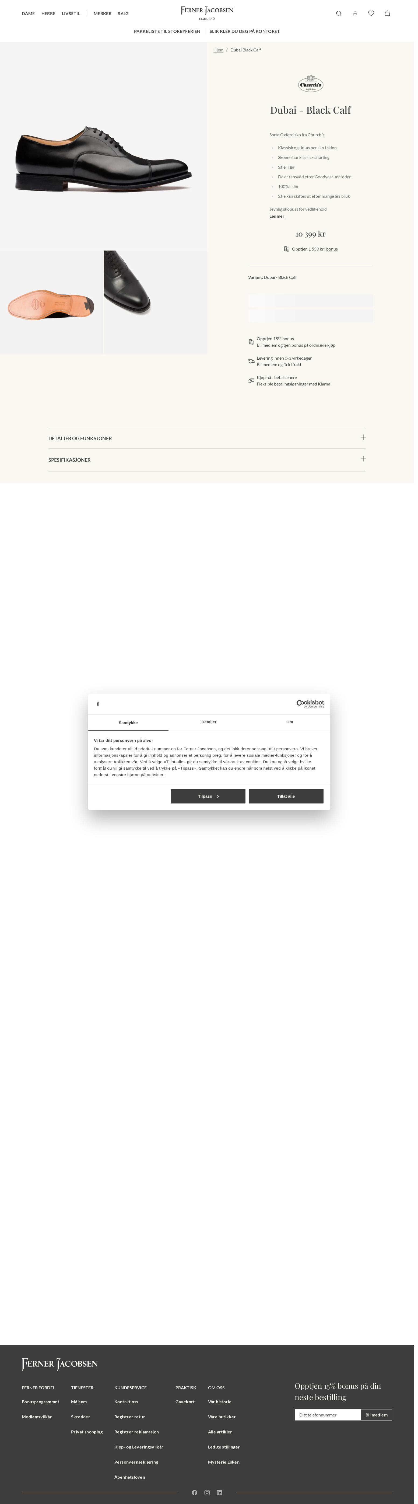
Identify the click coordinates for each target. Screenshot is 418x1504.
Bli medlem (377, 1414)
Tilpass (208, 796)
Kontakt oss (126, 1401)
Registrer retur (129, 1416)
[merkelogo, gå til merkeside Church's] (310, 84)
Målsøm (79, 1401)
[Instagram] (206, 1492)
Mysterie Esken (224, 1461)
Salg (123, 13)
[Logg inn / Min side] (355, 13)
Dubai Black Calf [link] (245, 49)
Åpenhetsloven (129, 1476)
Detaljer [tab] (209, 722)
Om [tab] (289, 722)
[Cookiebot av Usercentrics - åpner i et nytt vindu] (300, 704)
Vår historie (220, 1401)
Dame (28, 13)
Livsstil (71, 13)
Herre (48, 13)
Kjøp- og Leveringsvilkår (139, 1446)
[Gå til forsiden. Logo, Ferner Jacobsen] (207, 13)
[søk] (339, 13)
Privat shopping (87, 1431)
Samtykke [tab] (128, 722)
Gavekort (185, 1401)
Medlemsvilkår (37, 1416)
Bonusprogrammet (40, 1401)
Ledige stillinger (224, 1446)
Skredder (80, 1416)
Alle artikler (220, 1431)
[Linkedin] (219, 1492)
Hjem (218, 49)
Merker (102, 13)
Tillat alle (286, 796)
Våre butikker (222, 1416)
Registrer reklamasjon (136, 1431)
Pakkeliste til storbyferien (167, 31)
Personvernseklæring (136, 1461)
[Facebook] (194, 1492)
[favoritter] (371, 13)
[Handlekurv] (387, 13)
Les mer (276, 215)
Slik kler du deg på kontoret (245, 31)
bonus (332, 248)
